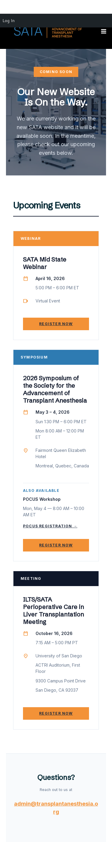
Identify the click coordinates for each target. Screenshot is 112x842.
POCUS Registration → (50, 526)
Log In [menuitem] (8, 21)
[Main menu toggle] (104, 31)
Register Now (56, 324)
